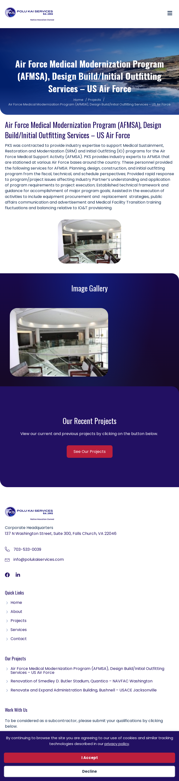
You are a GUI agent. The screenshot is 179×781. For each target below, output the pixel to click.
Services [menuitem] (19, 630)
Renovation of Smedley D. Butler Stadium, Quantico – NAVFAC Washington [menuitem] (82, 681)
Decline (89, 771)
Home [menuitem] (16, 603)
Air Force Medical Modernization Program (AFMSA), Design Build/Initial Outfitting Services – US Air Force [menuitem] (87, 671)
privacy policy (116, 743)
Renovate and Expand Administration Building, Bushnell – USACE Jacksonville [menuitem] (84, 690)
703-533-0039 (27, 549)
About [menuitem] (16, 612)
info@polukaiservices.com (38, 559)
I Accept (89, 757)
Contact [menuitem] (19, 639)
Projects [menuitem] (18, 621)
